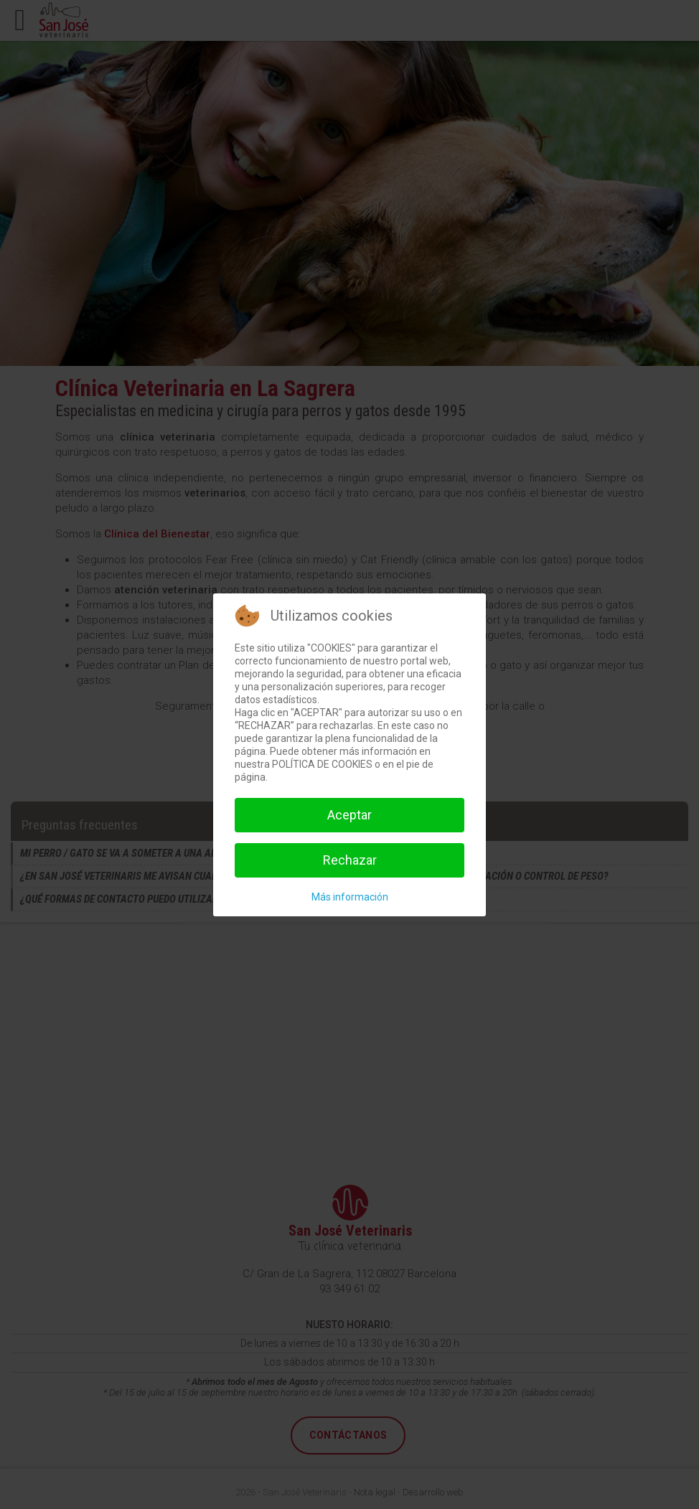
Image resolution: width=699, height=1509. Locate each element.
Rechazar (350, 860)
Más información (349, 897)
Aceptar (349, 814)
